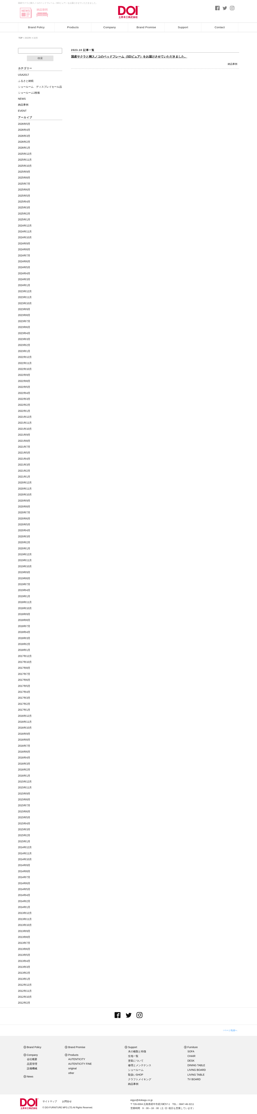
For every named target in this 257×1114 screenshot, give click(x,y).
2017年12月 (25, 656)
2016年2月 (24, 769)
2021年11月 (25, 422)
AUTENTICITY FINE (80, 1063)
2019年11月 (25, 560)
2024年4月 (24, 273)
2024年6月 (24, 261)
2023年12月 (25, 291)
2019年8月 (24, 578)
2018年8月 (24, 620)
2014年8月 (24, 871)
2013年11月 (25, 919)
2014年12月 (25, 847)
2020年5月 (24, 524)
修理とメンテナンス (139, 1065)
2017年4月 (24, 691)
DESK (190, 1060)
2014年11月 (25, 853)
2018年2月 (24, 644)
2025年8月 (24, 177)
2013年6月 (24, 948)
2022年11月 (25, 363)
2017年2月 (24, 703)
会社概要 (32, 1059)
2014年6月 (24, 883)
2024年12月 (25, 225)
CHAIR (191, 1056)
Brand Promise (146, 27)
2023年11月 (25, 297)
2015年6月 (24, 811)
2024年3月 (24, 279)
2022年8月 (24, 381)
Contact (220, 27)
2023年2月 (24, 345)
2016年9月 (24, 733)
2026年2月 (24, 141)
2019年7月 (24, 584)
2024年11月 (25, 231)
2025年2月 (24, 213)
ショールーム (136, 1069)
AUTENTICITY (76, 1059)
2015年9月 (24, 793)
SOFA (190, 1051)
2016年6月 (24, 751)
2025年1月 (24, 219)
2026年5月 (24, 123)
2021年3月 (24, 464)
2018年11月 (25, 602)
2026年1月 (24, 147)
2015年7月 (24, 805)
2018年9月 (24, 614)
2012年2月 (24, 1002)
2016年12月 (25, 715)
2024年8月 (24, 249)
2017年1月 (24, 709)
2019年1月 (24, 596)
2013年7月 (24, 942)
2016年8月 (24, 739)
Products (73, 27)
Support (183, 27)
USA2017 (23, 74)
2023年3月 (24, 339)
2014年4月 (24, 895)
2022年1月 (24, 410)
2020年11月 (25, 488)
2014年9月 (24, 865)
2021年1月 (24, 476)
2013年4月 (24, 960)
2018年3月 (24, 638)
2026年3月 (24, 135)
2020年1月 (24, 548)
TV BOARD (194, 1079)
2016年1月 (24, 775)
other (71, 1073)
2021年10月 (25, 428)
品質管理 (32, 1063)
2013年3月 (24, 966)
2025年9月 (24, 171)
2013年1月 (24, 978)
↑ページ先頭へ (230, 1030)
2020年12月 (25, 482)
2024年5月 (24, 267)
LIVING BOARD (196, 1069)
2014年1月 (24, 907)
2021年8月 (24, 440)
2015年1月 (24, 841)
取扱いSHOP (135, 1074)
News (28, 1076)
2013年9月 (24, 931)
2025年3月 (24, 207)
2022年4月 (24, 393)
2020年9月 (24, 500)
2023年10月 (25, 303)
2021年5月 (24, 452)
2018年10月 (25, 608)
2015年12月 (25, 781)
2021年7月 (24, 446)
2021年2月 (24, 470)
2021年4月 (24, 458)
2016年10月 (25, 727)
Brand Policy (36, 27)
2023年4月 (24, 333)
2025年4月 (24, 201)
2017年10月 (25, 661)
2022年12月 (25, 357)
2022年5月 (24, 386)
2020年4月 (24, 530)
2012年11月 (25, 990)
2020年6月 (24, 518)
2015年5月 (24, 817)
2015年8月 (24, 799)
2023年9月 (24, 309)
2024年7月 (24, 255)
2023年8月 (24, 315)
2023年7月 (24, 321)
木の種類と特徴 (137, 1051)
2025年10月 (25, 165)
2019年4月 (24, 590)
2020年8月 (24, 506)
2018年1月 (24, 649)
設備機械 (32, 1068)
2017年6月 (24, 679)
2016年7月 (24, 745)
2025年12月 (25, 153)
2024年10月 (25, 237)
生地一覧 (133, 1056)
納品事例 (232, 64)
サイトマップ (50, 1101)
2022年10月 (25, 369)
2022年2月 (24, 404)
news (26, 13)
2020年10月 (25, 494)
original (72, 1068)
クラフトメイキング (139, 1079)
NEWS (22, 98)
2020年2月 (24, 542)
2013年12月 (25, 913)
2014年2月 (24, 901)
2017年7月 (24, 673)
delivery (42, 13)
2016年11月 (25, 721)
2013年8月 (24, 937)
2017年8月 (24, 667)
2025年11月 (25, 159)
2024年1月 (24, 285)
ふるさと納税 (26, 80)
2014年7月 (24, 877)
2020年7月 (24, 512)
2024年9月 (24, 243)
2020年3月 (24, 536)
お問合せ (67, 1101)
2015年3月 (24, 829)
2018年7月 (24, 626)
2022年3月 (24, 398)
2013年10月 (25, 925)
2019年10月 (25, 566)
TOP (20, 38)
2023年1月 (24, 351)
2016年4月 (24, 757)
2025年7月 (24, 183)
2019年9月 (24, 572)
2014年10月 (25, 859)
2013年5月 (24, 954)
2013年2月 (24, 972)
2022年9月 (24, 374)
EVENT (22, 110)
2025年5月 (24, 195)
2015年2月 (24, 835)
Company (109, 27)
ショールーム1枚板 (29, 92)
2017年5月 (24, 685)
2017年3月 (24, 697)
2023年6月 (24, 327)
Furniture (191, 1047)
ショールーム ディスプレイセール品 (40, 86)
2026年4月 (24, 129)
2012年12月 (25, 984)
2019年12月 (25, 554)
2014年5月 (24, 889)
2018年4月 (24, 632)
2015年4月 (24, 823)
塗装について (136, 1060)
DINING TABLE (196, 1065)
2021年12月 (25, 416)
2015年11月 (25, 787)
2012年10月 (25, 996)
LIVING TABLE (195, 1074)
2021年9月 (24, 434)
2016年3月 (24, 763)
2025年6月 (24, 189)
